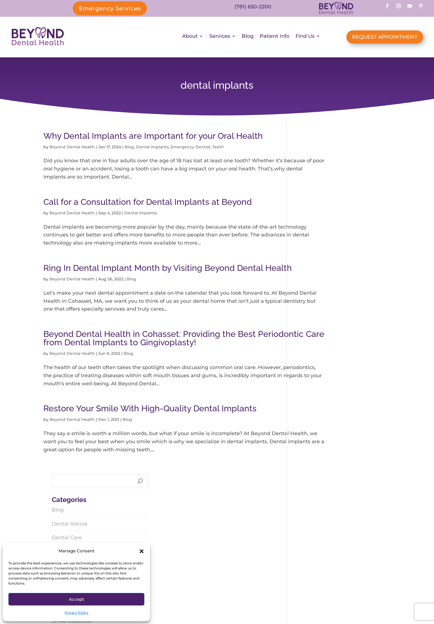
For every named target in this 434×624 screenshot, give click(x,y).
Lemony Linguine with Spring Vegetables (332, 413)
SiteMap (239, 602)
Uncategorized (313, 322)
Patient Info (274, 38)
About (190, 38)
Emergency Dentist (190, 148)
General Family (314, 253)
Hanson (301, 566)
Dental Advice (312, 183)
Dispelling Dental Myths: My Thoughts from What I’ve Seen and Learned (339, 387)
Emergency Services (110, 8)
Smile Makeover (315, 281)
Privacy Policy (76, 613)
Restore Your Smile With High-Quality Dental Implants (150, 442)
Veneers (305, 336)
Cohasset (325, 554)
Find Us (305, 38)
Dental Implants (152, 148)
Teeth (218, 148)
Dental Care (310, 197)
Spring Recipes (314, 294)
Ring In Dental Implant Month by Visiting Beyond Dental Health (153, 282)
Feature (305, 239)
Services (219, 38)
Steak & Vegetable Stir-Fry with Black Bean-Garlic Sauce (342, 435)
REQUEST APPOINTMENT (384, 38)
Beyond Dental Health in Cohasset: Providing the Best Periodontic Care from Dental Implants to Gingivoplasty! (154, 364)
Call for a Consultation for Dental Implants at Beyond (147, 203)
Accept (76, 599)
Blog (248, 38)
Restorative (309, 267)
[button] (141, 551)
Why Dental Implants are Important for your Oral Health (153, 137)
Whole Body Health (319, 350)
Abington (288, 554)
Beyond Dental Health (72, 148)
